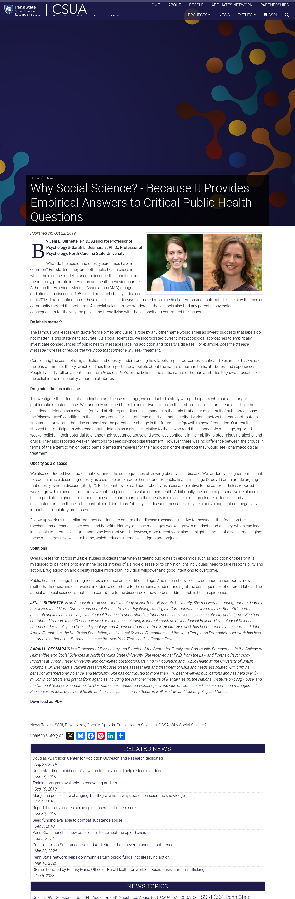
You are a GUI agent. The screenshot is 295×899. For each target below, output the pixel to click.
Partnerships (274, 6)
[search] (287, 16)
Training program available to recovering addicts (75, 783)
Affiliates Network (231, 6)
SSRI (270, 16)
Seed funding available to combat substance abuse (77, 820)
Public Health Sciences (137, 725)
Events (245, 16)
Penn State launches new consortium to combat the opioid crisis (89, 832)
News (224, 16)
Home (154, 6)
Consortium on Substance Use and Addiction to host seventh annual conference (103, 844)
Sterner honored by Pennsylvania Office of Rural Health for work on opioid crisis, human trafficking (118, 869)
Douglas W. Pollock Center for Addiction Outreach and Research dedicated (98, 758)
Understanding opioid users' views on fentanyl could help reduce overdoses (99, 770)
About (174, 6)
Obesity (93, 725)
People (196, 6)
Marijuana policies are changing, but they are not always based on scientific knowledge (109, 795)
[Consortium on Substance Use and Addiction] (64, 11)
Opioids (108, 725)
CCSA (163, 725)
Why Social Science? (189, 725)
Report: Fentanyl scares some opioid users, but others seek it (86, 807)
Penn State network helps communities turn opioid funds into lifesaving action (101, 857)
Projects (197, 16)
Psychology (75, 725)
